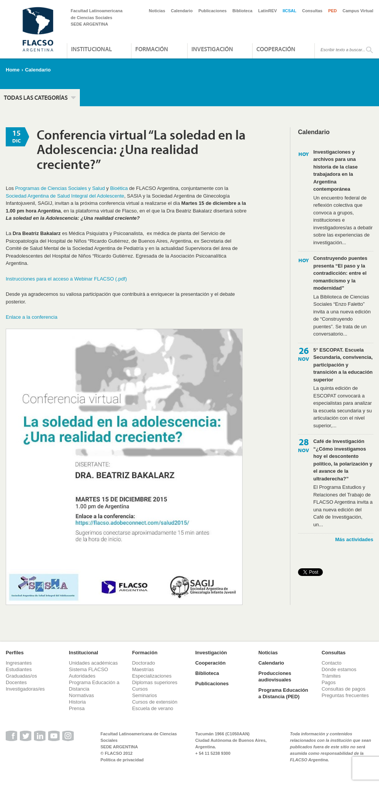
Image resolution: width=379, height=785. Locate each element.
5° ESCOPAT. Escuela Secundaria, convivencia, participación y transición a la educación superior (343, 365)
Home (12, 70)
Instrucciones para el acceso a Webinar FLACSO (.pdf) (66, 279)
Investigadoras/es (25, 689)
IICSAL (289, 10)
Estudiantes (19, 669)
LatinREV (267, 10)
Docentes (16, 682)
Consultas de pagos (344, 689)
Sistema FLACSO (88, 669)
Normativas (81, 695)
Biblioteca (242, 10)
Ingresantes (19, 663)
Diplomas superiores (155, 682)
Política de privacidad (122, 759)
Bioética (119, 188)
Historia (77, 702)
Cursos (140, 689)
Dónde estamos (339, 669)
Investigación (212, 49)
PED (332, 10)
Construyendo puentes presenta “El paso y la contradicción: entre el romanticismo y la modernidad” (340, 273)
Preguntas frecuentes (345, 695)
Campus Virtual (358, 10)
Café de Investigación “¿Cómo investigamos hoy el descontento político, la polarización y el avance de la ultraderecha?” (343, 460)
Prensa (76, 708)
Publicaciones (212, 10)
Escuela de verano (152, 708)
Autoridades (82, 676)
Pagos (329, 682)
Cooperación (275, 49)
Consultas (312, 10)
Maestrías (143, 669)
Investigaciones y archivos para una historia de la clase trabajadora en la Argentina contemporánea (335, 170)
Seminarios (144, 695)
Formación (151, 49)
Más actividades (354, 539)
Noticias (157, 10)
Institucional (91, 49)
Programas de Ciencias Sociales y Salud (60, 188)
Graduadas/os (21, 676)
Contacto (332, 663)
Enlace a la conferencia (31, 317)
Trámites (331, 676)
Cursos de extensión (155, 702)
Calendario (182, 10)
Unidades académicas (93, 663)
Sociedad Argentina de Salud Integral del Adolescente (65, 196)
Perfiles (15, 652)
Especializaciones (152, 676)
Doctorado (143, 663)
